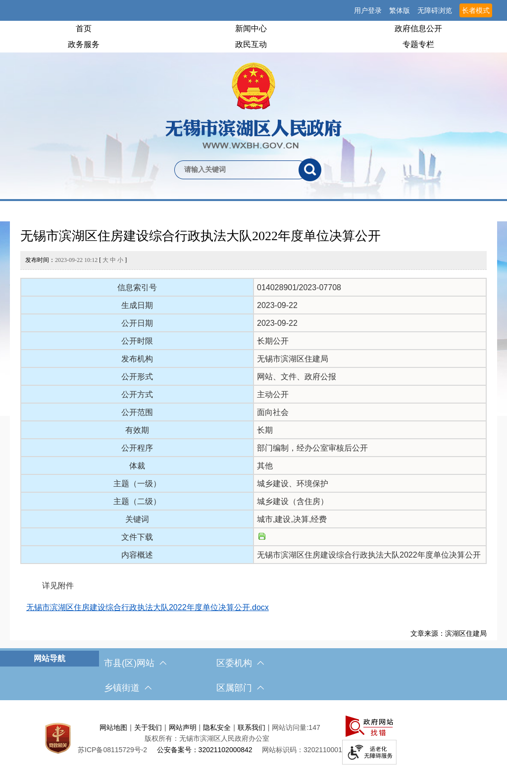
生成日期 (137, 305)
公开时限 (137, 341)
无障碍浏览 (434, 10)
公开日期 (137, 323)
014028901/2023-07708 (299, 287)
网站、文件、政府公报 (296, 376)
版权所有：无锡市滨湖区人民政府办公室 (207, 738)
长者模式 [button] (476, 10)
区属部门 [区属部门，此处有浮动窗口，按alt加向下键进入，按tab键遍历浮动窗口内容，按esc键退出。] (240, 688)
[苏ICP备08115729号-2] (112, 750)
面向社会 (273, 412)
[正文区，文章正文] (253, 430)
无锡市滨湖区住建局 (292, 359)
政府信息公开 (418, 28)
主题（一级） (137, 483)
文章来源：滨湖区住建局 (448, 633)
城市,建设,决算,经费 (292, 519)
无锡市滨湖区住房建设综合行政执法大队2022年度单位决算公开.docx (147, 607)
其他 (265, 466)
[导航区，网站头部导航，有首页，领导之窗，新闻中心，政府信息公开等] (253, 36)
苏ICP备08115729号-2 (112, 750)
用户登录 (368, 10)
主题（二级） (137, 501)
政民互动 (251, 44)
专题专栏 (418, 44)
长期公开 (273, 341)
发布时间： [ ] (76, 260)
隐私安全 (217, 727)
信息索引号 (137, 287)
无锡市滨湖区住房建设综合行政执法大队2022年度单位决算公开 (200, 236)
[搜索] (310, 169)
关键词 (137, 519)
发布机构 (137, 359)
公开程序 (137, 448)
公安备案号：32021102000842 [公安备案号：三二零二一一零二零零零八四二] (205, 750)
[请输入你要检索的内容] (236, 169)
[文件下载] (262, 537)
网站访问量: (290, 727)
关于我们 (148, 727)
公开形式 (137, 376)
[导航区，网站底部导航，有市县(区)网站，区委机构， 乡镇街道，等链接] (253, 675)
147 (314, 727)
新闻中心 (251, 28)
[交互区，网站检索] (253, 153)
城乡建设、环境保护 (292, 483)
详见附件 (50, 585)
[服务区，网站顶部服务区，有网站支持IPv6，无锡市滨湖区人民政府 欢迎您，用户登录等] (253, 10)
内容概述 (137, 555)
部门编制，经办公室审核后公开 (312, 448)
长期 (265, 430)
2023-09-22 (277, 305)
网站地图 (113, 727)
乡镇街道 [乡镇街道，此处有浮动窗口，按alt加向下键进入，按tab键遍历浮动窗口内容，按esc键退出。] (128, 688)
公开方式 (137, 394)
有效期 (137, 430)
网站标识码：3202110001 (302, 750)
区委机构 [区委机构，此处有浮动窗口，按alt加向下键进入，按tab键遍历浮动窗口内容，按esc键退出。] (240, 663)
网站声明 (183, 727)
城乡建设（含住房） (292, 501)
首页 (84, 28)
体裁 (137, 466)
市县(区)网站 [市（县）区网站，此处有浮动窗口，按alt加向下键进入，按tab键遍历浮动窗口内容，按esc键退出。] (135, 663)
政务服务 (84, 44)
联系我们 (251, 727)
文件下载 (137, 537)
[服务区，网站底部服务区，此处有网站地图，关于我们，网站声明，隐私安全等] (253, 739)
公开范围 (137, 412)
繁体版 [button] (399, 10)
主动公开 (273, 394)
